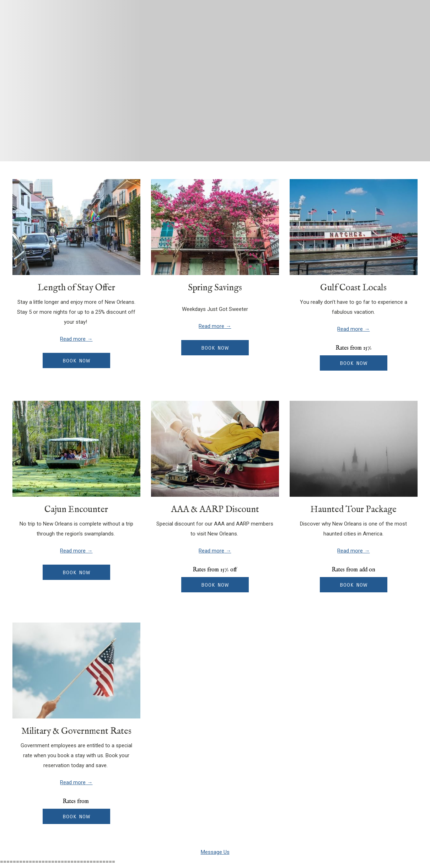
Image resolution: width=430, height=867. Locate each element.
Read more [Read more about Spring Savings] (211, 326)
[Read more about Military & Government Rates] (76, 670)
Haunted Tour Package (353, 509)
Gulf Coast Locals (353, 288)
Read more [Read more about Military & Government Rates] (73, 782)
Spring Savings (215, 288)
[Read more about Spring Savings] (215, 227)
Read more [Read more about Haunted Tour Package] (350, 551)
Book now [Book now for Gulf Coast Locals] (353, 363)
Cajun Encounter (76, 509)
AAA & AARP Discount (215, 509)
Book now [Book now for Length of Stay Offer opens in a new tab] (76, 360)
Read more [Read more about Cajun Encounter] (73, 551)
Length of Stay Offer (76, 288)
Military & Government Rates (76, 731)
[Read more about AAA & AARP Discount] (215, 449)
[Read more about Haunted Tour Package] (354, 449)
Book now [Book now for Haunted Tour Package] (353, 585)
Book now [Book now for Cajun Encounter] (76, 572)
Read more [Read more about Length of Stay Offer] (73, 339)
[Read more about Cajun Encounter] (76, 449)
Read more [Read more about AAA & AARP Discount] (211, 551)
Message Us (215, 852)
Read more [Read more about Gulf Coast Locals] (350, 329)
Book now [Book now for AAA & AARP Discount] (215, 585)
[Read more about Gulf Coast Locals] (354, 227)
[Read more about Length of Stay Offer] (76, 227)
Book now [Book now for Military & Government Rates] (76, 816)
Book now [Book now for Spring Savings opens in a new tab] (215, 348)
